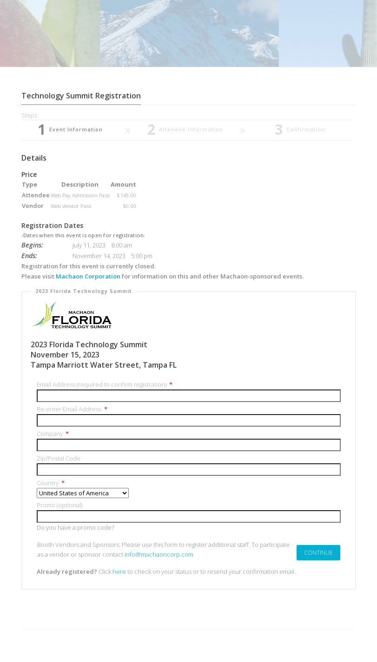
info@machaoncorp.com (159, 554)
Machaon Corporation (89, 276)
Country (51, 483)
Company (53, 433)
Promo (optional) (59, 505)
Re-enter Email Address (72, 409)
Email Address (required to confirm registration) (105, 384)
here (119, 571)
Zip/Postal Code (58, 458)
